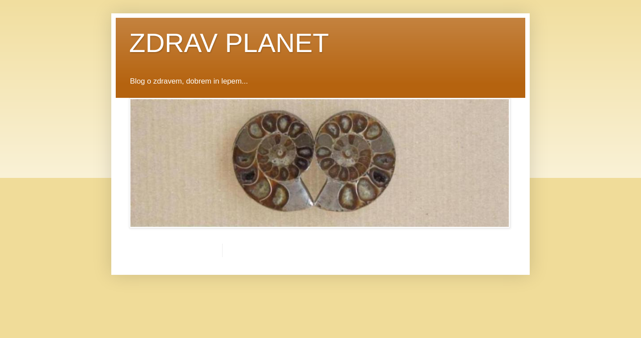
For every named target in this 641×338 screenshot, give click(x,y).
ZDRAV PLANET (229, 43)
